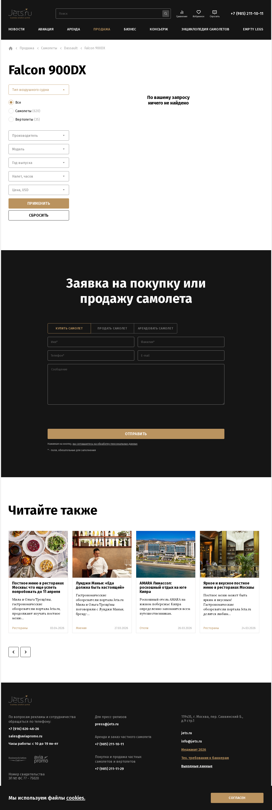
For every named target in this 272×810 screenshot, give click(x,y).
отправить (136, 434)
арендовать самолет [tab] (155, 328)
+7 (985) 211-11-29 (109, 769)
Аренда (73, 29)
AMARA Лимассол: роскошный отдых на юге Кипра (163, 587)
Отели (144, 628)
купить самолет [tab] (69, 328)
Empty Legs (253, 29)
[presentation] (80, 417)
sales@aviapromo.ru (25, 736)
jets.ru (186, 733)
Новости (16, 29)
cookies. (75, 798)
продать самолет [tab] (112, 328)
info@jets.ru (191, 741)
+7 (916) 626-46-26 (23, 729)
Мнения (81, 628)
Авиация (46, 29)
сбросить (38, 215)
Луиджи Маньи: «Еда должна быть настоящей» (100, 585)
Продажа (102, 29)
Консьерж (159, 29)
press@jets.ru (107, 724)
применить (38, 203)
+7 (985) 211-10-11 (247, 13)
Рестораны (20, 628)
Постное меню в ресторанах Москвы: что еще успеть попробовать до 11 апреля (38, 587)
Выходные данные (196, 766)
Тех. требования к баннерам (205, 758)
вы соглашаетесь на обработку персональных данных (105, 443)
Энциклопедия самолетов (205, 29)
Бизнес (130, 29)
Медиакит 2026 (193, 750)
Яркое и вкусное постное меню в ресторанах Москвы (228, 585)
